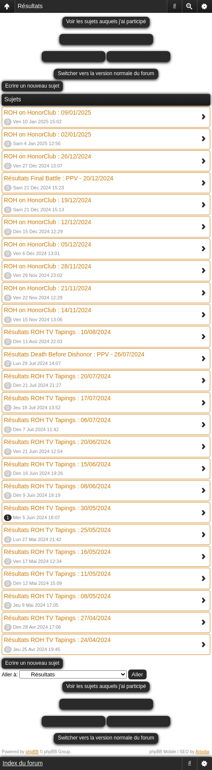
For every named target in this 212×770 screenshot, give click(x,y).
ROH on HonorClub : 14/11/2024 (47, 310)
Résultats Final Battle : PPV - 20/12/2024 (58, 178)
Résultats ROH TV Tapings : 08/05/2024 (57, 596)
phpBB (32, 751)
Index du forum (23, 763)
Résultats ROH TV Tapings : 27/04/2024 (57, 618)
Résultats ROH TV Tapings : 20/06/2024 (57, 441)
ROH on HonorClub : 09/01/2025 (47, 112)
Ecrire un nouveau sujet (32, 86)
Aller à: (10, 675)
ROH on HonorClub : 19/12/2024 (47, 200)
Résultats (30, 6)
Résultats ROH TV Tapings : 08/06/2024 (57, 486)
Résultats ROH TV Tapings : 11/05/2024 (57, 573)
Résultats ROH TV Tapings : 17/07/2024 (57, 398)
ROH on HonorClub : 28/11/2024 (47, 266)
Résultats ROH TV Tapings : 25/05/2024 (57, 530)
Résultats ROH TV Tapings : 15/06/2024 (57, 464)
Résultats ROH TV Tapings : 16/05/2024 (57, 551)
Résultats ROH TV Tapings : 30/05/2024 (57, 508)
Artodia (202, 751)
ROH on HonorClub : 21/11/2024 (47, 288)
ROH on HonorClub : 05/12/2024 (47, 244)
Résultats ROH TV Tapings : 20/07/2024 (57, 376)
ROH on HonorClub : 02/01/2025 (47, 134)
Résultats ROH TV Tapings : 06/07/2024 (57, 420)
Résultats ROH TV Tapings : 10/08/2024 (57, 332)
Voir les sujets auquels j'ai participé (106, 21)
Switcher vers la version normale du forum (106, 73)
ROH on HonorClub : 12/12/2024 (47, 222)
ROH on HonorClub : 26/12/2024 (47, 156)
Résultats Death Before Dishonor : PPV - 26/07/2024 (74, 354)
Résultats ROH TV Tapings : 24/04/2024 (57, 639)
